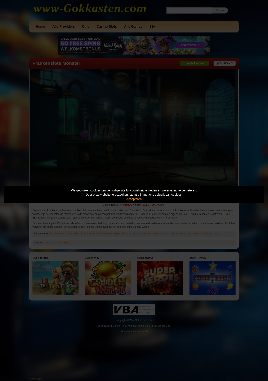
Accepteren (134, 199)
